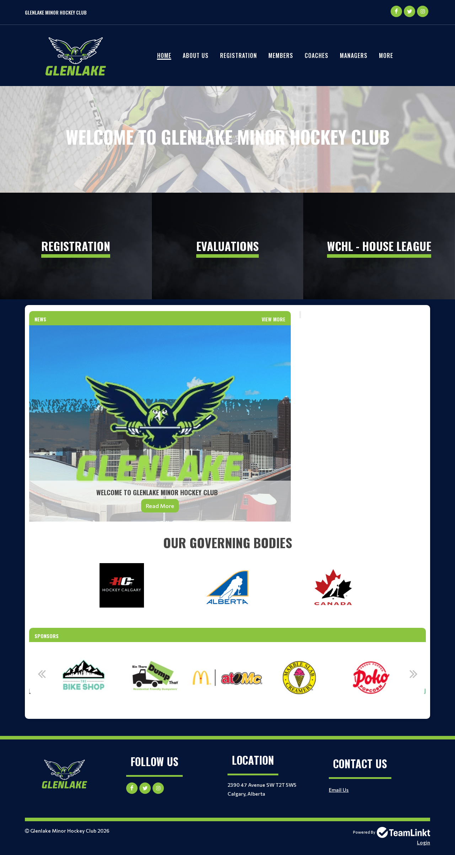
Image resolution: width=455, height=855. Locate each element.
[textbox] (227, 542)
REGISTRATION (238, 55)
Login (423, 842)
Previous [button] (41, 674)
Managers (354, 55)
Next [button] (413, 674)
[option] (110, 677)
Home (164, 55)
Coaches (316, 55)
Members (280, 55)
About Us (196, 55)
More (386, 55)
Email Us (339, 790)
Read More (160, 505)
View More (273, 319)
